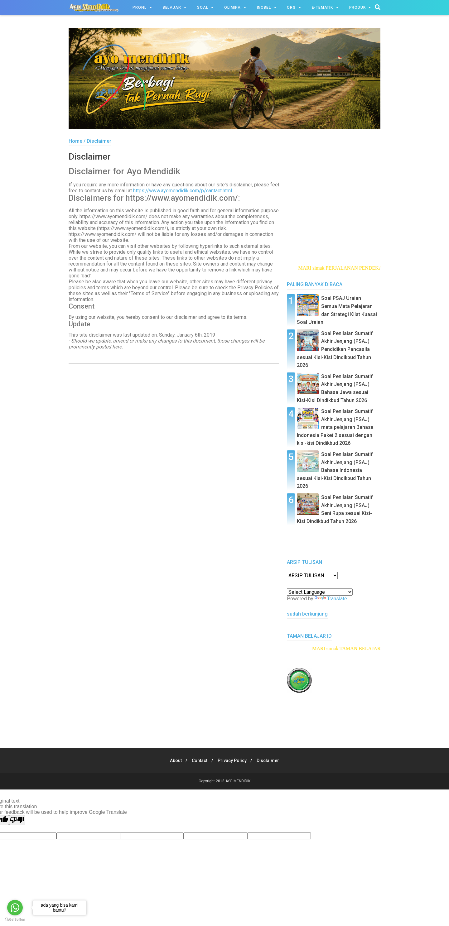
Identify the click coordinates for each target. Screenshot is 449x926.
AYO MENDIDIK (237, 781)
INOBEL (264, 7)
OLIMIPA (232, 7)
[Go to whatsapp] (15, 907)
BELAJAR (172, 7)
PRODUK (357, 7)
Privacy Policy (233, 760)
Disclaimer (270, 760)
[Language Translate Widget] (320, 592)
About (173, 760)
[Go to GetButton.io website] (15, 920)
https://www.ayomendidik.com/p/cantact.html (182, 192)
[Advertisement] (174, 416)
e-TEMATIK (322, 7)
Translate (331, 599)
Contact (199, 760)
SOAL (202, 7)
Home (75, 141)
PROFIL (140, 7)
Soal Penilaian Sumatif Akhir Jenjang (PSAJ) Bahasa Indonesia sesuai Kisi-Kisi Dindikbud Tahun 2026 (335, 470)
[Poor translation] (17, 820)
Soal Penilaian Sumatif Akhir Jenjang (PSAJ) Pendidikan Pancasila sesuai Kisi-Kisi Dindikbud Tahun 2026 (335, 349)
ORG (291, 7)
